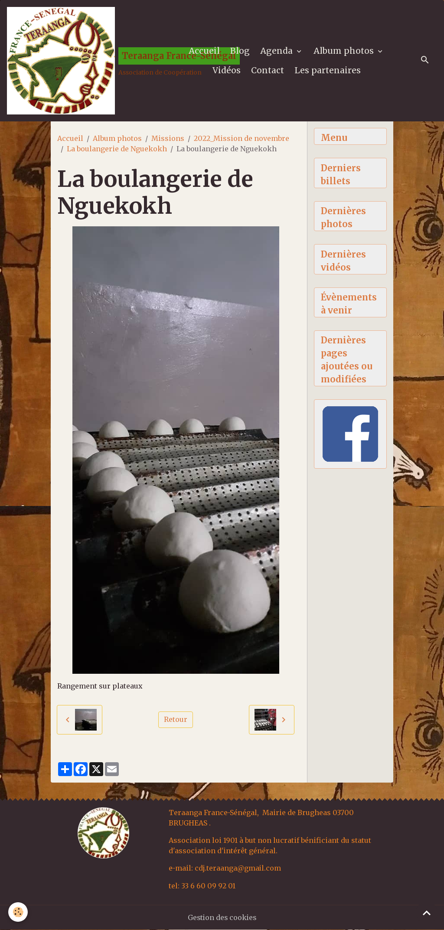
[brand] (85, 61)
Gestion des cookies (222, 918)
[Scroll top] (426, 912)
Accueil (204, 51)
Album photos (345, 51)
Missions (167, 139)
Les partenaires (327, 70)
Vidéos (226, 70)
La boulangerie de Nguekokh (117, 149)
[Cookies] (18, 912)
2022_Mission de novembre (241, 139)
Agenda (278, 51)
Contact (267, 70)
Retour (175, 720)
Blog (240, 51)
